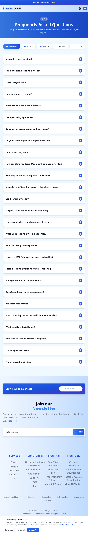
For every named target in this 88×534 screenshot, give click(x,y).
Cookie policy (29, 497)
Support (77, 46)
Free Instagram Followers (54, 478)
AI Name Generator (73, 464)
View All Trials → (54, 484)
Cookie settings (45, 500)
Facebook (14, 474)
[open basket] (80, 8)
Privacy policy (46, 497)
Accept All (33, 530)
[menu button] (85, 8)
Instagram (14, 466)
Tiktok (14, 462)
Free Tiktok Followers (54, 464)
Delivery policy (62, 497)
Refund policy (79, 497)
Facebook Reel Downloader (73, 471)
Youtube (14, 470)
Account (61, 46)
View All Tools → (74, 484)
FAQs (34, 481)
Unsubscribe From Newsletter (35, 464)
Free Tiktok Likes (54, 471)
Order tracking (34, 469)
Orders (28, 46)
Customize (9, 530)
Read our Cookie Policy (67, 525)
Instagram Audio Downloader (74, 478)
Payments (11, 46)
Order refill (34, 473)
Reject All (21, 530)
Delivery (44, 46)
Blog (34, 486)
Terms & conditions (11, 497)
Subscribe (79, 432)
